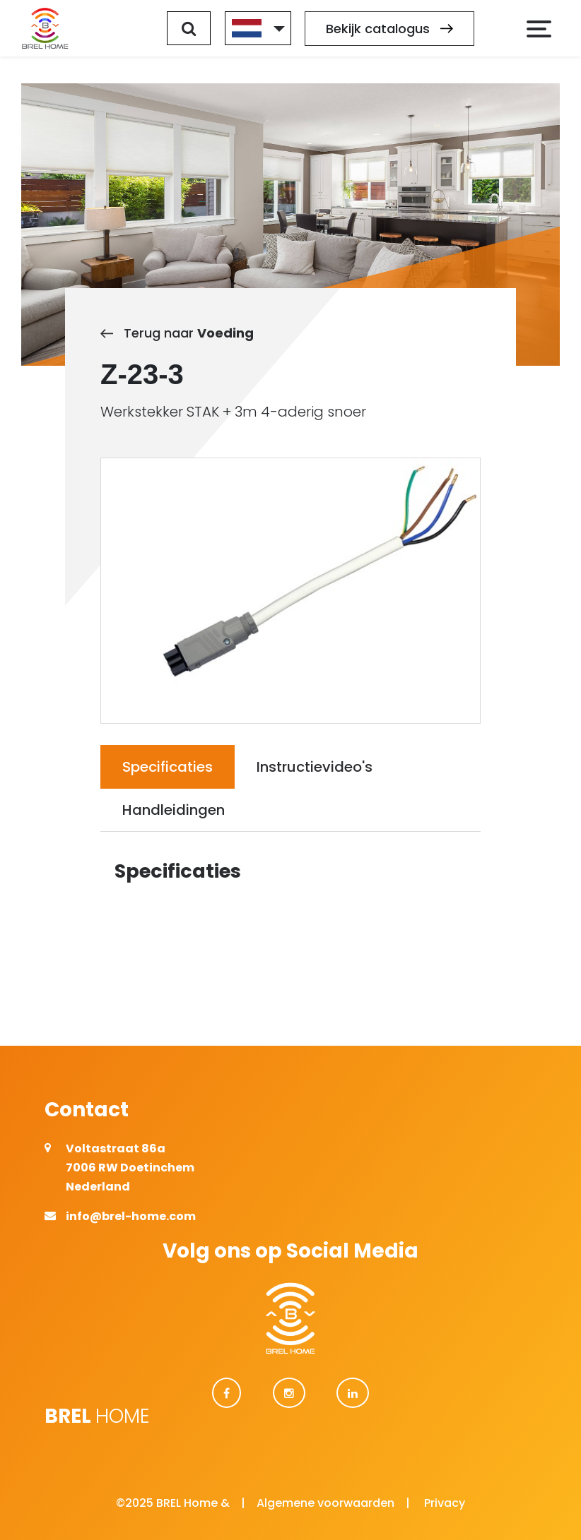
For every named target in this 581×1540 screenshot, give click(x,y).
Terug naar (177, 333)
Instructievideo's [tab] (314, 767)
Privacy (444, 1503)
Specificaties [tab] (167, 767)
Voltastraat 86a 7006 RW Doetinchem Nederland (130, 1167)
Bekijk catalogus (389, 28)
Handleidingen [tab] (173, 810)
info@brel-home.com (131, 1216)
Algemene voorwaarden (325, 1503)
